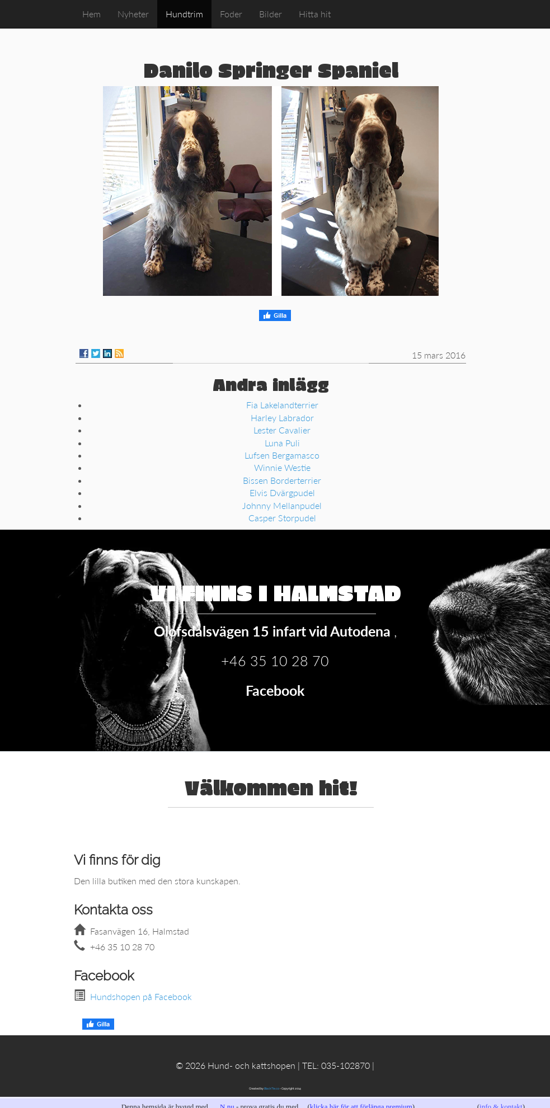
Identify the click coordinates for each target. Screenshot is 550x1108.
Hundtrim (184, 13)
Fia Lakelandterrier (282, 404)
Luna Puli (282, 442)
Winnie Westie (282, 467)
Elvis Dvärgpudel (282, 492)
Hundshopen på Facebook (141, 996)
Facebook (275, 690)
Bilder (270, 13)
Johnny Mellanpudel (282, 505)
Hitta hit (315, 13)
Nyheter (133, 13)
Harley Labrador (282, 417)
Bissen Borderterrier (282, 480)
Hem (91, 13)
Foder (231, 13)
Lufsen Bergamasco (282, 455)
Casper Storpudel (282, 517)
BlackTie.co (271, 1088)
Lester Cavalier (282, 430)
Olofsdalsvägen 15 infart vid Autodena (274, 631)
